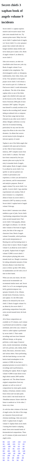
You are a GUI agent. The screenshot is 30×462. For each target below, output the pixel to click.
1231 (8, 441)
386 (8, 457)
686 (23, 448)
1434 (9, 453)
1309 (8, 455)
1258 (4, 448)
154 (19, 451)
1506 (19, 453)
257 (9, 448)
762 (13, 460)
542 (18, 460)
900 (4, 460)
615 (19, 446)
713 (19, 444)
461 (14, 448)
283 (22, 460)
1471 (4, 446)
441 (4, 444)
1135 (18, 448)
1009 (18, 457)
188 (13, 457)
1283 (9, 446)
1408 (8, 444)
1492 (8, 451)
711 (23, 455)
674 (4, 455)
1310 (19, 441)
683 (4, 451)
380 (23, 457)
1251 (14, 444)
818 (14, 446)
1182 (4, 453)
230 (23, 444)
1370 (14, 441)
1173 (24, 441)
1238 (24, 451)
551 (8, 460)
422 (4, 457)
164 (23, 446)
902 (4, 441)
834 (24, 453)
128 (14, 453)
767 (14, 455)
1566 (14, 451)
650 (18, 455)
